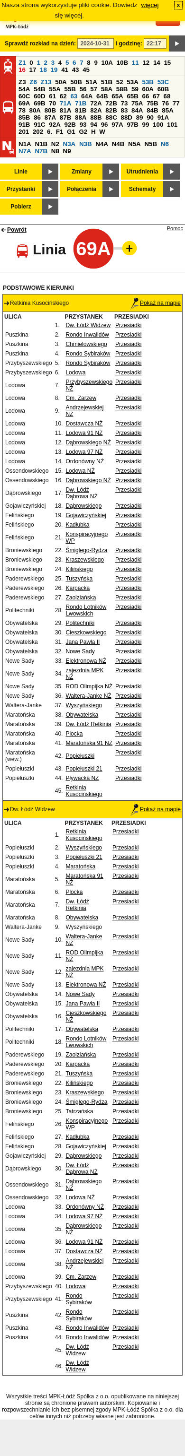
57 (93, 89)
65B (132, 96)
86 (37, 117)
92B (69, 124)
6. (49, 131)
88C (111, 117)
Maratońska (80, 866)
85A (167, 110)
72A (96, 103)
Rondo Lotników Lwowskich (85, 610)
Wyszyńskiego (83, 705)
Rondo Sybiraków (87, 353)
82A (96, 110)
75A (137, 103)
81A (65, 110)
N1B (41, 143)
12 (145, 62)
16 (22, 69)
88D (126, 117)
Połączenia (81, 189)
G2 (83, 131)
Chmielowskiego (86, 344)
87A (50, 117)
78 (22, 110)
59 (135, 89)
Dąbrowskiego (83, 506)
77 (176, 103)
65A (117, 96)
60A (148, 89)
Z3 (22, 82)
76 (165, 103)
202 (38, 131)
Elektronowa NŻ (85, 661)
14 (156, 62)
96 (104, 124)
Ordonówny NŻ (84, 461)
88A (80, 117)
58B (122, 89)
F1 (60, 131)
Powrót (17, 229)
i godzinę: (129, 43)
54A (24, 89)
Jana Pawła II (82, 642)
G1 (71, 131)
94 (93, 124)
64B (102, 96)
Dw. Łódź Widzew (88, 325)
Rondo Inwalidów (87, 334)
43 (75, 69)
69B (39, 103)
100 (158, 124)
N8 (55, 151)
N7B (41, 151)
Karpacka (77, 588)
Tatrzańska (79, 1111)
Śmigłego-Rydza (86, 550)
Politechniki (79, 623)
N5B (150, 143)
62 (63, 96)
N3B (85, 143)
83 (124, 110)
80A (35, 110)
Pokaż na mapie (155, 303)
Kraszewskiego (84, 559)
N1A (24, 143)
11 (135, 62)
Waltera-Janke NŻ (88, 696)
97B (132, 124)
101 (172, 124)
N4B (118, 143)
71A (65, 103)
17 (33, 69)
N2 (55, 143)
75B (152, 103)
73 (124, 103)
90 (150, 117)
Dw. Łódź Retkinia (88, 724)
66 (145, 96)
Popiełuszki (79, 756)
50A (60, 82)
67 (156, 96)
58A (106, 89)
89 (139, 117)
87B (65, 117)
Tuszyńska (78, 578)
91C (39, 124)
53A (132, 82)
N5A (134, 143)
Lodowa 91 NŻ (83, 433)
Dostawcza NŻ (83, 423)
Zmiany (82, 171)
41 (64, 69)
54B (39, 89)
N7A (24, 151)
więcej (150, 5)
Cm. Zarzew (80, 398)
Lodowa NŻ (79, 471)
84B (152, 110)
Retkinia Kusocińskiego (83, 790)
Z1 (22, 62)
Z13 (46, 82)
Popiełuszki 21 (83, 768)
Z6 (33, 82)
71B (80, 103)
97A (117, 124)
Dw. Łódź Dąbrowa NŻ (81, 493)
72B (111, 103)
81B (80, 110)
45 (86, 69)
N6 (165, 143)
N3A (69, 143)
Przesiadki (128, 325)
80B (50, 110)
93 (83, 124)
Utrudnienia (142, 171)
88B (96, 117)
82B (111, 110)
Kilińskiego (78, 569)
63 (73, 96)
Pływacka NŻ (82, 778)
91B (24, 124)
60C (24, 96)
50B (76, 82)
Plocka (74, 733)
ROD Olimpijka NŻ (88, 686)
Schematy (142, 189)
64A (86, 96)
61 (52, 96)
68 (167, 96)
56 (83, 89)
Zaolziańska (80, 597)
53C (163, 82)
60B (163, 89)
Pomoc (175, 228)
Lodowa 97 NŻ (83, 452)
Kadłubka (77, 524)
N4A (101, 143)
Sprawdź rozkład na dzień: (40, 43)
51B (106, 82)
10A (107, 62)
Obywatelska (81, 714)
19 (54, 69)
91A (163, 117)
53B (148, 82)
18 (43, 69)
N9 (67, 151)
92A (54, 124)
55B (69, 89)
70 (52, 103)
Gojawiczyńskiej (85, 515)
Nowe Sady (79, 651)
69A (24, 103)
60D (39, 96)
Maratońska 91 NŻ (88, 743)
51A (91, 82)
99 (145, 124)
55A (54, 89)
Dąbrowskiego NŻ (88, 442)
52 (119, 82)
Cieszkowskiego (85, 632)
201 (23, 131)
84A (137, 110)
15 (167, 62)
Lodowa (75, 372)
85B (24, 117)
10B (122, 62)
